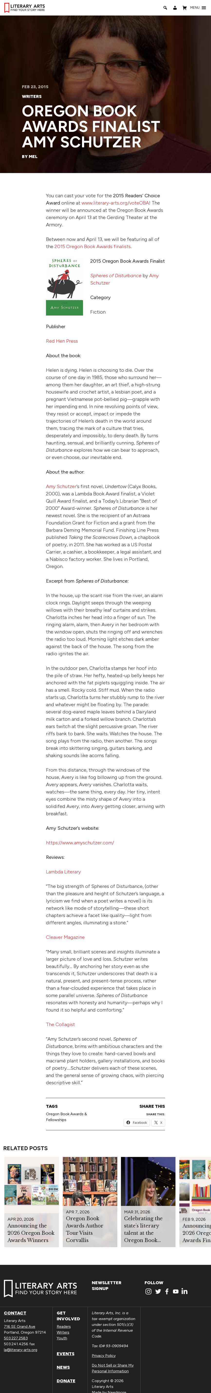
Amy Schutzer (61, 486)
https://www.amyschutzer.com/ (80, 843)
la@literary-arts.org (20, 1349)
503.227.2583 (16, 1338)
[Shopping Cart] (184, 8)
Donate (66, 1381)
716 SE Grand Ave (19, 1326)
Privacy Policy (104, 1355)
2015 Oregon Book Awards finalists (93, 246)
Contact (15, 1313)
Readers (64, 1326)
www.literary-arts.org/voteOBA (115, 203)
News (63, 1367)
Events (65, 1353)
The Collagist (60, 1024)
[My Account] (175, 8)
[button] (195, 8)
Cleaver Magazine (65, 937)
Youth (62, 1338)
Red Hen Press (62, 341)
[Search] (165, 8)
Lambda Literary (63, 872)
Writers (32, 96)
